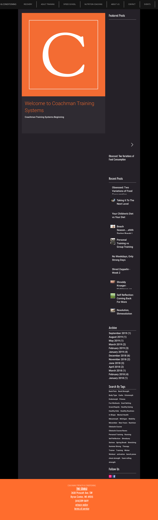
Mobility (132, 419)
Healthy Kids (114, 411)
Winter (127, 450)
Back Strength (123, 391)
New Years (123, 423)
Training (119, 450)
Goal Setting (126, 403)
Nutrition (132, 423)
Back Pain (113, 391)
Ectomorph (129, 395)
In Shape (112, 415)
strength (112, 462)
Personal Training (116, 434)
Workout (112, 454)
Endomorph (113, 399)
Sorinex (112, 442)
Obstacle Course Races (118, 431)
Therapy (126, 446)
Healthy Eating (127, 407)
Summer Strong (115, 446)
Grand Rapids (114, 407)
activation (121, 454)
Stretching (132, 442)
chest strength (114, 458)
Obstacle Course (115, 427)
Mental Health (122, 415)
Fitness (122, 399)
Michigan (123, 419)
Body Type (113, 395)
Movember (113, 423)
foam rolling (126, 458)
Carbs (121, 395)
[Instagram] (110, 476)
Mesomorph (113, 419)
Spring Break (121, 442)
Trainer (112, 450)
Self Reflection (114, 438)
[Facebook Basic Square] (114, 476)
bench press (131, 454)
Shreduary (126, 438)
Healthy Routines (127, 411)
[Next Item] (132, 145)
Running (128, 434)
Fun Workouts (114, 403)
